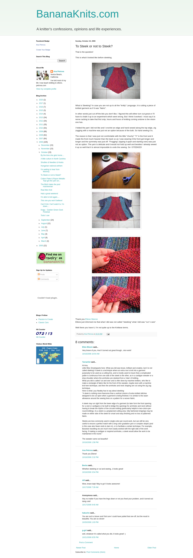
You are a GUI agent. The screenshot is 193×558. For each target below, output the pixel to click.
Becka (84, 465)
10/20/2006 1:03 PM (90, 522)
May (43, 234)
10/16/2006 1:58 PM (90, 442)
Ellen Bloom (87, 347)
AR (83, 480)
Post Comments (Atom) (95, 552)
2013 (41, 117)
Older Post (151, 548)
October (44, 152)
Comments (43, 279)
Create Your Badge (43, 50)
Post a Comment (86, 542)
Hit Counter (40, 337)
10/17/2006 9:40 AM (90, 505)
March (44, 241)
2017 (41, 103)
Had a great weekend (49, 194)
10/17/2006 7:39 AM (90, 487)
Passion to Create (45, 319)
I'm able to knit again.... (50, 197)
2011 (41, 124)
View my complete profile (46, 89)
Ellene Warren (91, 319)
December (45, 145)
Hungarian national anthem (51, 166)
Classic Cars (43, 322)
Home (116, 548)
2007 (41, 139)
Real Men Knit (46, 190)
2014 (41, 114)
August (44, 223)
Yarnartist (86, 362)
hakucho (86, 513)
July (43, 227)
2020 (41, 100)
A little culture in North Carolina (53, 159)
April (43, 238)
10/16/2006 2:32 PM (90, 457)
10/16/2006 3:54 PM (90, 472)
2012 (41, 121)
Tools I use (45, 215)
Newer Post (80, 548)
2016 (41, 107)
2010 (41, 128)
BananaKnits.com (77, 14)
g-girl (84, 530)
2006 (41, 142)
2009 (41, 131)
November (45, 149)
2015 (41, 110)
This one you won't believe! (51, 200)
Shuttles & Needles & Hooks (52, 162)
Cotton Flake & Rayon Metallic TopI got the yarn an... (53, 180)
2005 (41, 246)
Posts (41, 274)
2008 (41, 135)
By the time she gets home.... (52, 155)
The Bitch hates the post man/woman (50, 185)
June (43, 230)
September (46, 220)
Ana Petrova (87, 450)
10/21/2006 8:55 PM (90, 537)
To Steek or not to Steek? (51, 175)
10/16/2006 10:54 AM (90, 354)
